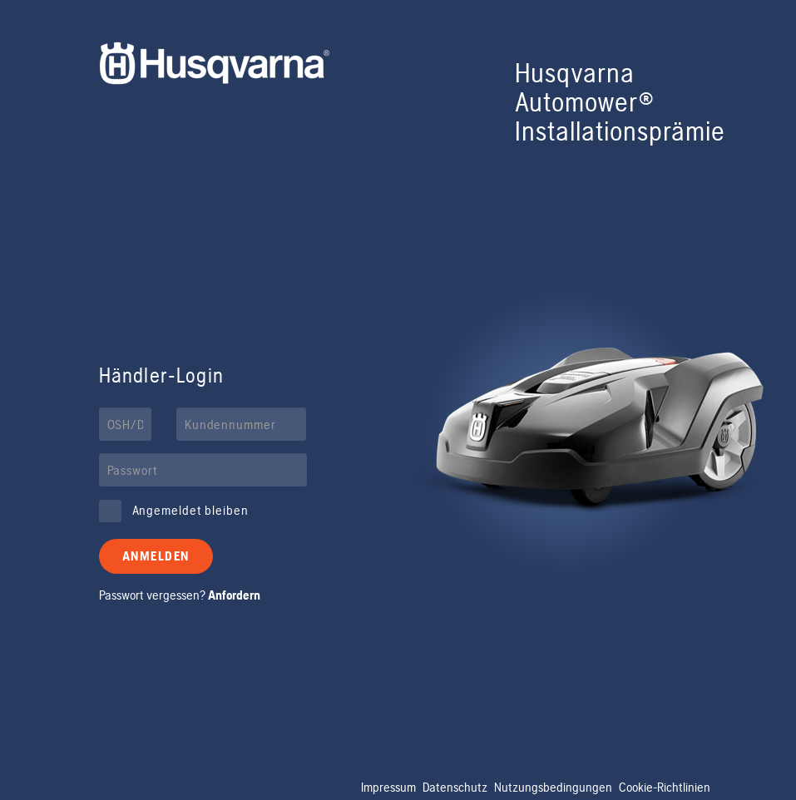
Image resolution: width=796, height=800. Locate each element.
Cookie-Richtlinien (664, 787)
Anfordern (234, 595)
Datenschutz (455, 787)
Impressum (388, 787)
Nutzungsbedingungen (553, 787)
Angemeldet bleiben (190, 510)
